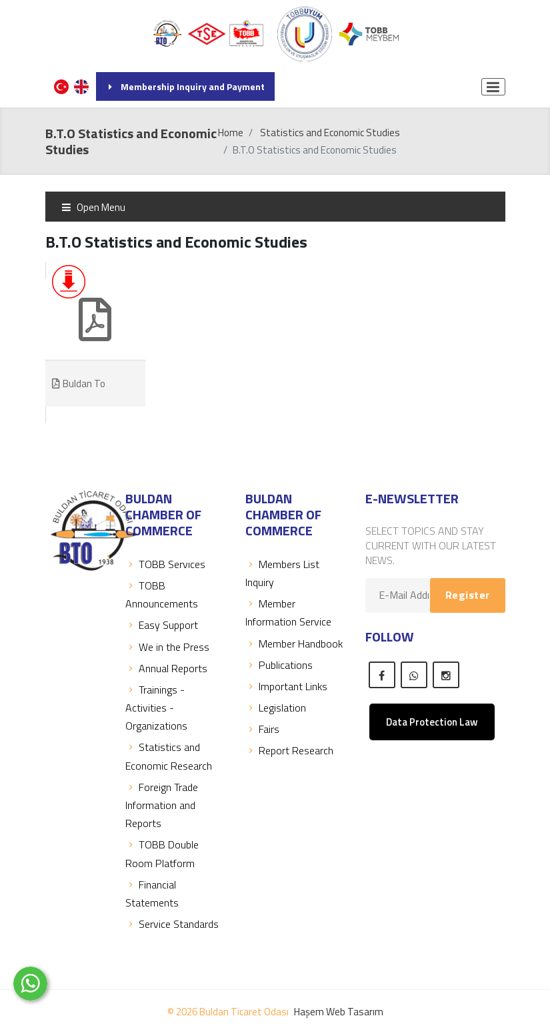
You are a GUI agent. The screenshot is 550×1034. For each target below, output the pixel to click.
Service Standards (172, 924)
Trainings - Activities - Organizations (156, 708)
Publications (279, 665)
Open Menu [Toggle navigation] (93, 207)
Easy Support (161, 625)
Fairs (262, 729)
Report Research (289, 750)
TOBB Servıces (165, 564)
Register (467, 595)
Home (230, 132)
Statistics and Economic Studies (330, 132)
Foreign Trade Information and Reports (161, 805)
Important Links (286, 686)
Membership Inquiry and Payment (185, 86)
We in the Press (167, 647)
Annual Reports (166, 668)
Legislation (275, 708)
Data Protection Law (432, 722)
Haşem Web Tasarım (338, 1011)
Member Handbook (294, 643)
